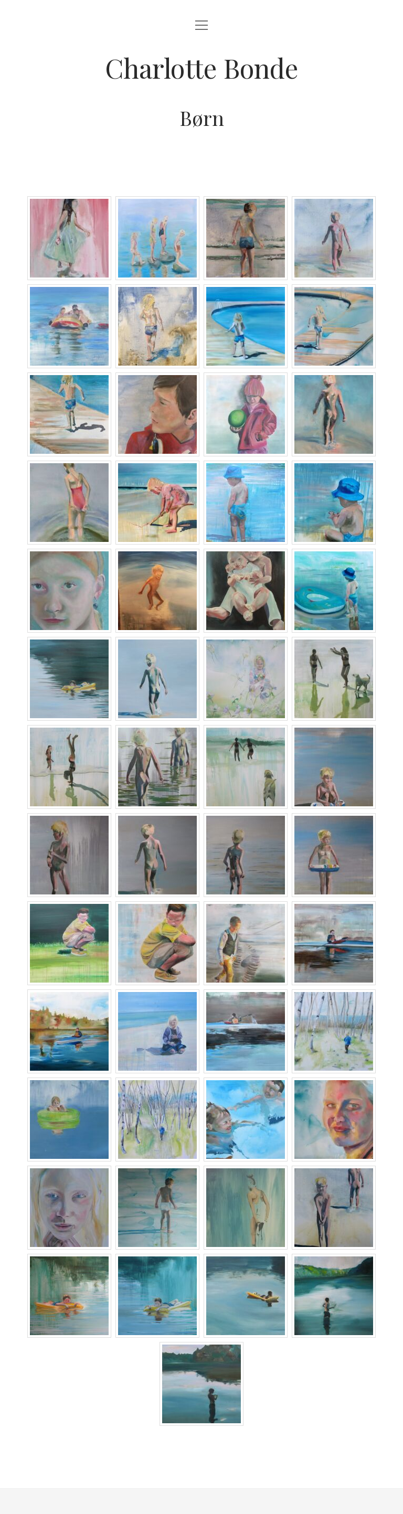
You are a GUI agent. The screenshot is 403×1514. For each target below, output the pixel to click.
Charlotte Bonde (201, 68)
